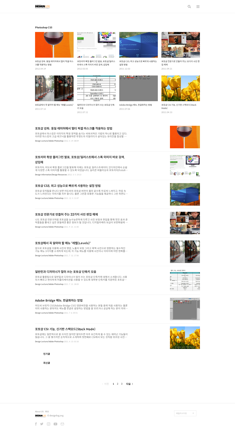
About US (39, 411)
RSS (47, 411)
